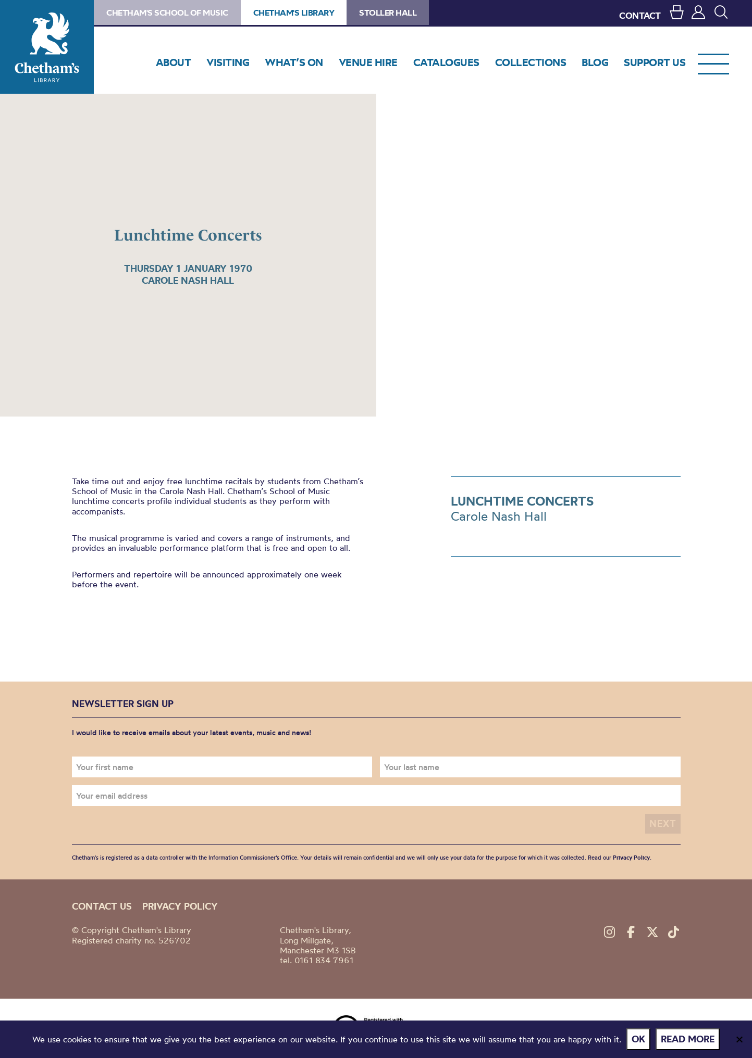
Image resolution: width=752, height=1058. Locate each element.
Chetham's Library (47, 47)
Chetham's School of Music (167, 12)
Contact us (102, 906)
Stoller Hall (387, 12)
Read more (687, 1039)
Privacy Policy (631, 857)
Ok (638, 1039)
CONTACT (640, 15)
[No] (739, 1039)
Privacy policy (180, 906)
